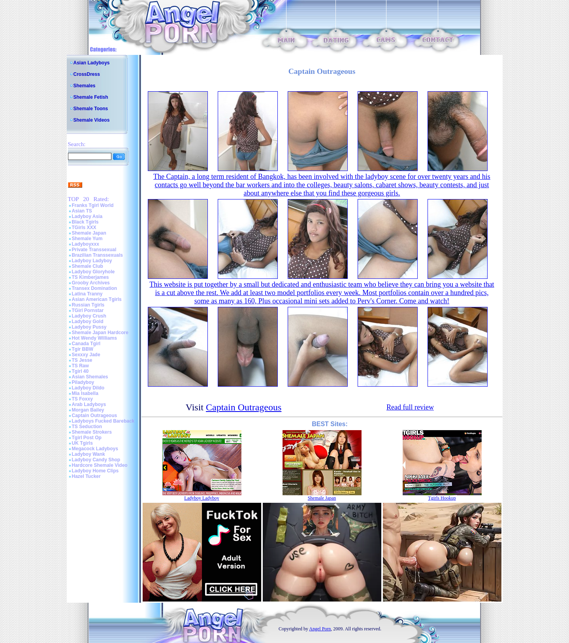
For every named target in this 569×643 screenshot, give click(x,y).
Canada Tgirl (86, 343)
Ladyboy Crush (89, 316)
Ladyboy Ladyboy (92, 260)
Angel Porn (320, 629)
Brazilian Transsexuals (97, 255)
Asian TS (82, 211)
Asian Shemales (90, 377)
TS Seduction (87, 426)
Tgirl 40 (80, 371)
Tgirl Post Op (87, 437)
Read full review (410, 407)
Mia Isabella (85, 393)
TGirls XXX (84, 227)
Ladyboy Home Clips (95, 471)
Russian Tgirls (88, 305)
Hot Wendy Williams (94, 338)
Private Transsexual (94, 249)
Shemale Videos (91, 120)
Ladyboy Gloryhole (93, 271)
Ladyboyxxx (85, 244)
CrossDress (86, 74)
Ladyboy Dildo (88, 388)
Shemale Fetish (90, 97)
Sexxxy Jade (86, 354)
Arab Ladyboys (89, 404)
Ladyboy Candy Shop (96, 460)
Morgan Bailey (88, 410)
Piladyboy (83, 382)
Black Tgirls (85, 222)
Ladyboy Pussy (89, 327)
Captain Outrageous (94, 415)
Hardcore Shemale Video (100, 465)
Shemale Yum (87, 238)
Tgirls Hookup (442, 498)
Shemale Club (87, 266)
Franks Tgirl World (93, 205)
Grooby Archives (91, 283)
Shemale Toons (90, 108)
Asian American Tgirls (97, 299)
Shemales (84, 85)
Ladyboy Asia (87, 216)
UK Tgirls (82, 443)
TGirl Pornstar (88, 310)
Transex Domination (94, 288)
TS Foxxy (82, 399)
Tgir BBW (83, 349)
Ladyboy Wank (88, 454)
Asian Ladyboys (91, 63)
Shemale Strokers (92, 432)
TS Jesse (82, 360)
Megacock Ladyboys (95, 448)
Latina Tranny (87, 294)
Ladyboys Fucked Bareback (103, 421)
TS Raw (80, 366)
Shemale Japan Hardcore (100, 332)
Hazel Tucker (86, 476)
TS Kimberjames (90, 277)
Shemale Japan (89, 233)
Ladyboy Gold (88, 321)
